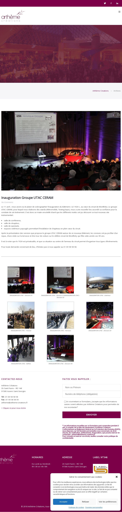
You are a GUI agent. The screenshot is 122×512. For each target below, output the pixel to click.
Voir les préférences (108, 502)
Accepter (63, 502)
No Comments (7, 202)
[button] (116, 476)
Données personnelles (93, 507)
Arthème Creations (101, 91)
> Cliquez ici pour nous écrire (13, 408)
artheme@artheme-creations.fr (83, 434)
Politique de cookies (76, 507)
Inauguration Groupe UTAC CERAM (27, 197)
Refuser (85, 502)
